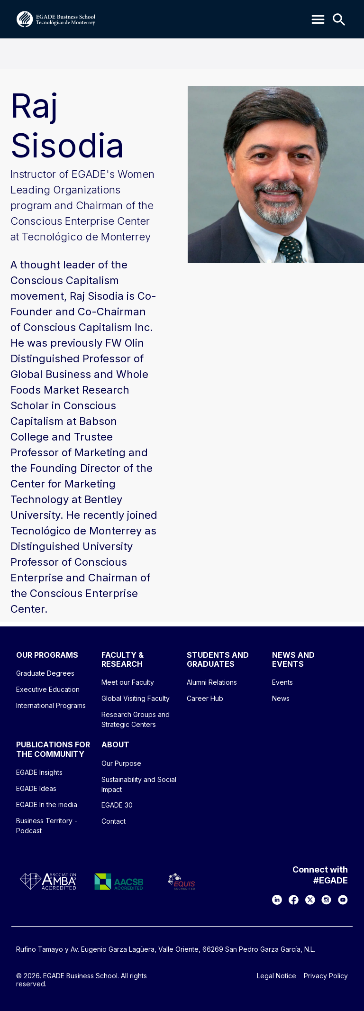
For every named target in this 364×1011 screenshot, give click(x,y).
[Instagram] (326, 900)
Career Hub (205, 698)
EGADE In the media (46, 804)
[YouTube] (343, 900)
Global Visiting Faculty (135, 698)
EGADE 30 (117, 805)
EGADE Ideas (36, 788)
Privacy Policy (326, 976)
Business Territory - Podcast (46, 826)
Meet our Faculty (127, 682)
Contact (113, 821)
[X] (310, 900)
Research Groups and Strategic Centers (135, 719)
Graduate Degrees (45, 673)
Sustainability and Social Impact (138, 784)
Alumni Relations (212, 682)
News (281, 698)
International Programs (51, 705)
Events (282, 682)
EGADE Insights (39, 772)
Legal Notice (276, 976)
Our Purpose (121, 763)
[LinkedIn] (277, 900)
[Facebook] (294, 900)
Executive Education (48, 689)
